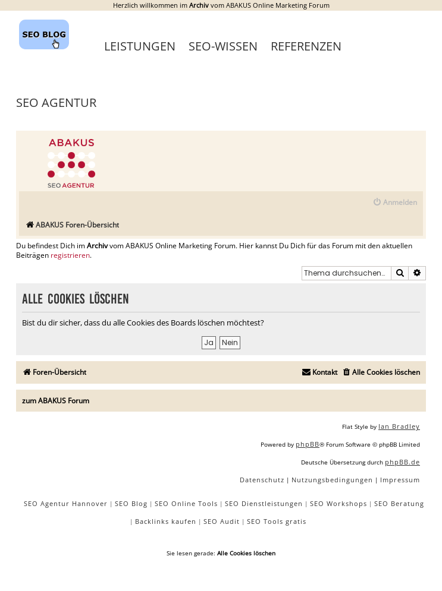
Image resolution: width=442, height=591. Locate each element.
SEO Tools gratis (276, 521)
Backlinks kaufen (165, 521)
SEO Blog (131, 503)
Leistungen (139, 46)
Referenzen (306, 46)
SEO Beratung (399, 503)
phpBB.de (402, 461)
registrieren (70, 255)
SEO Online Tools (186, 503)
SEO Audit (221, 521)
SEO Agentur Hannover (66, 503)
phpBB (307, 444)
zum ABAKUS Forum (55, 401)
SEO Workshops (338, 503)
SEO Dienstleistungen (264, 503)
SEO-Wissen (223, 46)
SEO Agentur (56, 102)
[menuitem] (394, 203)
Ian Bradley (399, 426)
